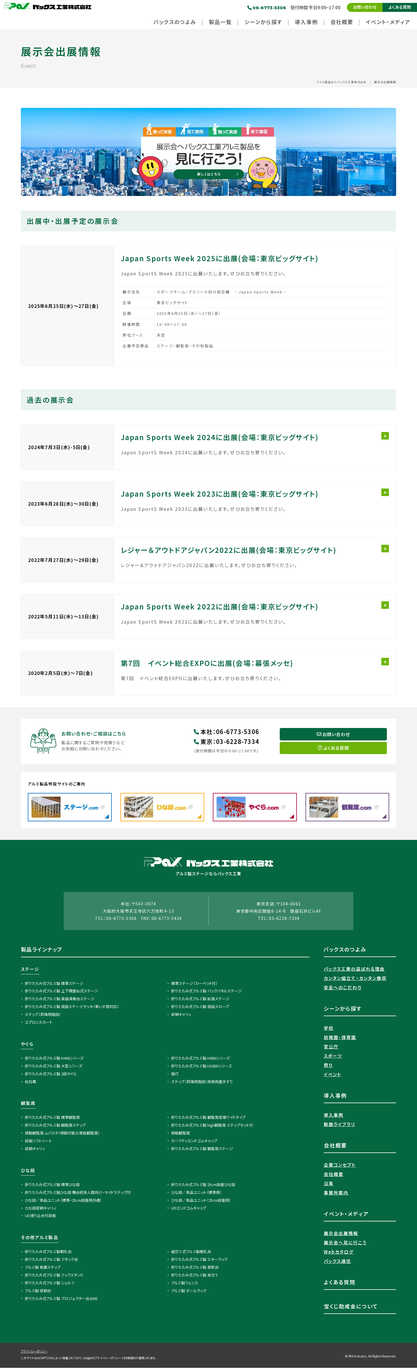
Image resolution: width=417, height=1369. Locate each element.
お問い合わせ (364, 7)
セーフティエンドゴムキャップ (194, 1142)
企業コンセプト (340, 1166)
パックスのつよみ (345, 950)
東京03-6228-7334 (226, 742)
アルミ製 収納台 (38, 1291)
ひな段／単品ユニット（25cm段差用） (201, 1201)
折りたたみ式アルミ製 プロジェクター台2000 (61, 1299)
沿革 (329, 1184)
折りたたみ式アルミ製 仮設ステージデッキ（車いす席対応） (72, 1007)
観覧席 (28, 1104)
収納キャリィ (181, 1015)
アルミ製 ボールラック (188, 1291)
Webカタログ (339, 1253)
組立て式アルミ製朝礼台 (191, 1252)
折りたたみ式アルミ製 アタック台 (51, 1260)
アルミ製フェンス (184, 1284)
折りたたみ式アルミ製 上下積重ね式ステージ (61, 992)
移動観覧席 (180, 1134)
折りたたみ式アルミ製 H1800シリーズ (201, 1067)
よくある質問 (400, 7)
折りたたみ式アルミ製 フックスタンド (54, 1276)
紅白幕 (30, 1082)
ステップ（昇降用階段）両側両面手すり (202, 1082)
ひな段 (28, 1171)
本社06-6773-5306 (226, 732)
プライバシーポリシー (34, 1352)
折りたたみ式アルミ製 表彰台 (195, 1268)
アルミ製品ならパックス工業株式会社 (341, 82)
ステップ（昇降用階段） (43, 1015)
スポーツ (333, 1057)
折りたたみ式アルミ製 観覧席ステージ (202, 1149)
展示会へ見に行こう (345, 1244)
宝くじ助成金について (351, 1307)
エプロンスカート (38, 1023)
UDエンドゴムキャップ (188, 1209)
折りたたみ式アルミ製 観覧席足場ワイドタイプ (208, 1118)
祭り (328, 1066)
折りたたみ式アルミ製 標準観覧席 (52, 1118)
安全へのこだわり (343, 988)
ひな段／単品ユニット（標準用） (196, 1193)
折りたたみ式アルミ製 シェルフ (49, 1284)
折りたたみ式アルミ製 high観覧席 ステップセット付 (212, 1126)
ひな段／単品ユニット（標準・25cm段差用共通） (63, 1201)
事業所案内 (336, 1194)
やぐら (27, 1045)
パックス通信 (337, 1262)
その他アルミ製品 (39, 1238)
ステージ (30, 970)
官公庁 (331, 1048)
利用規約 (130, 1359)
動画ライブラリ (339, 1125)
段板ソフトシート (38, 1142)
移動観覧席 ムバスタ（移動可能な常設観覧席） (62, 1134)
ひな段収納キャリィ (40, 1209)
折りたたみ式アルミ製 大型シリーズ (53, 1067)
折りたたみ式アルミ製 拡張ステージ (200, 1000)
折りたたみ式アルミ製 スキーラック (199, 1260)
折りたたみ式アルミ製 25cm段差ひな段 (203, 1185)
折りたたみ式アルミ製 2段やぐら (50, 1074)
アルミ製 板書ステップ (43, 1268)
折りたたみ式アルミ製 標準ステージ (54, 984)
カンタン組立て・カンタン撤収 (355, 979)
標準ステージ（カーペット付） (194, 984)
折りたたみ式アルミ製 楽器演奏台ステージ (59, 1000)
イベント (332, 1075)
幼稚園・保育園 (340, 1038)
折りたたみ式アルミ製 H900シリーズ (200, 1059)
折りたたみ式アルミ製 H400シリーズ (54, 1059)
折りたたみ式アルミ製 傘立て (194, 1276)
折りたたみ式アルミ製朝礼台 (48, 1252)
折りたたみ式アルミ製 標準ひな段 (52, 1185)
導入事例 (333, 1116)
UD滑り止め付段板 (40, 1216)
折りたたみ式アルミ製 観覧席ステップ (55, 1126)
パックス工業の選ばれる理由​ (354, 970)
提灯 (175, 1074)
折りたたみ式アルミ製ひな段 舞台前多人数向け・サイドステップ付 (78, 1193)
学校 (329, 1029)
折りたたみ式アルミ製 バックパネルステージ (206, 992)
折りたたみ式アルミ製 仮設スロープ (200, 1007)
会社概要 (333, 1175)
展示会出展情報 (341, 1234)
